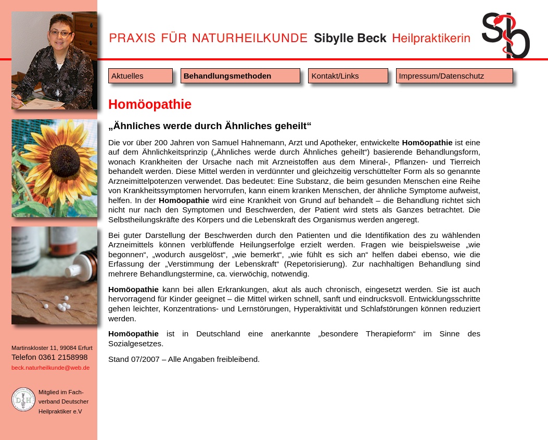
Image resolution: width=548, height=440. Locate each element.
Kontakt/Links (335, 75)
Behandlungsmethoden (228, 75)
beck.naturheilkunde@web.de (50, 367)
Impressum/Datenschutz (442, 75)
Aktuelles (127, 75)
